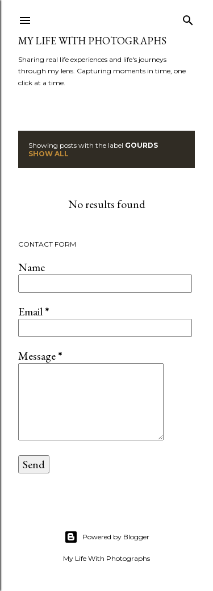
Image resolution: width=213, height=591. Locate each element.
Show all (48, 153)
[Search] (188, 18)
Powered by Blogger (106, 537)
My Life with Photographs (92, 40)
